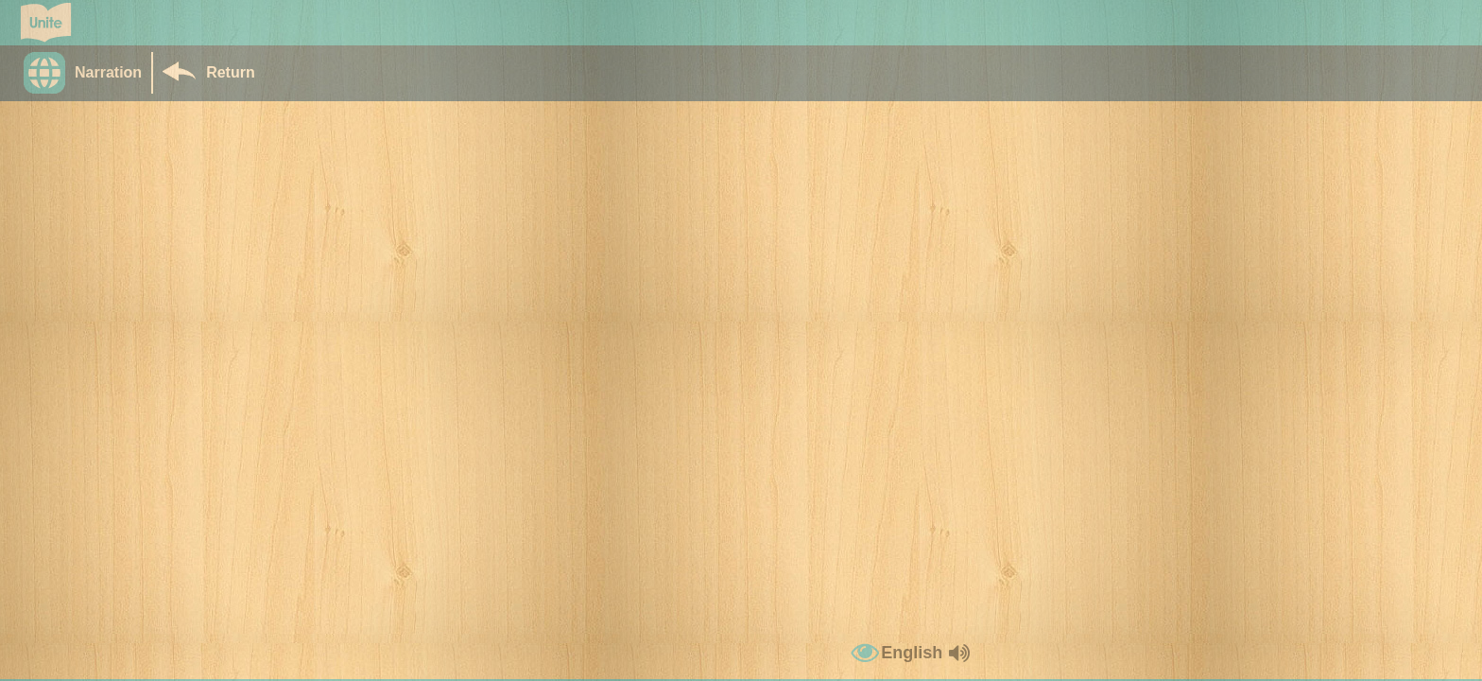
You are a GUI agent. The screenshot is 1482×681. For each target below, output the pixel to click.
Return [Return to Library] (230, 72)
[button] (87, 73)
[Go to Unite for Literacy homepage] (46, 23)
